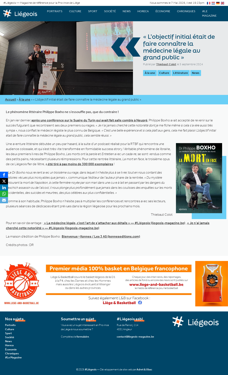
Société (110, 11)
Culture (75, 11)
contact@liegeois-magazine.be (135, 336)
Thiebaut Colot (166, 64)
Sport (92, 11)
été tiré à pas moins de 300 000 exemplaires (80, 164)
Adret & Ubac (144, 369)
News (127, 11)
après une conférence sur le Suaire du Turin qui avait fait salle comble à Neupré (89, 120)
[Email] (4, 200)
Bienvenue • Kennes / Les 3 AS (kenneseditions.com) (101, 236)
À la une (150, 73)
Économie (163, 11)
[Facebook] (4, 175)
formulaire (82, 336)
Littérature (180, 73)
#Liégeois (91, 369)
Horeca (143, 11)
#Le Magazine (209, 13)
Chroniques (186, 11)
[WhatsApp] (4, 194)
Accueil (10, 99)
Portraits (54, 11)
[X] (4, 181)
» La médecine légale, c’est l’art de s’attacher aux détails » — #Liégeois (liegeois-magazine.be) (114, 223)
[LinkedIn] (4, 187)
